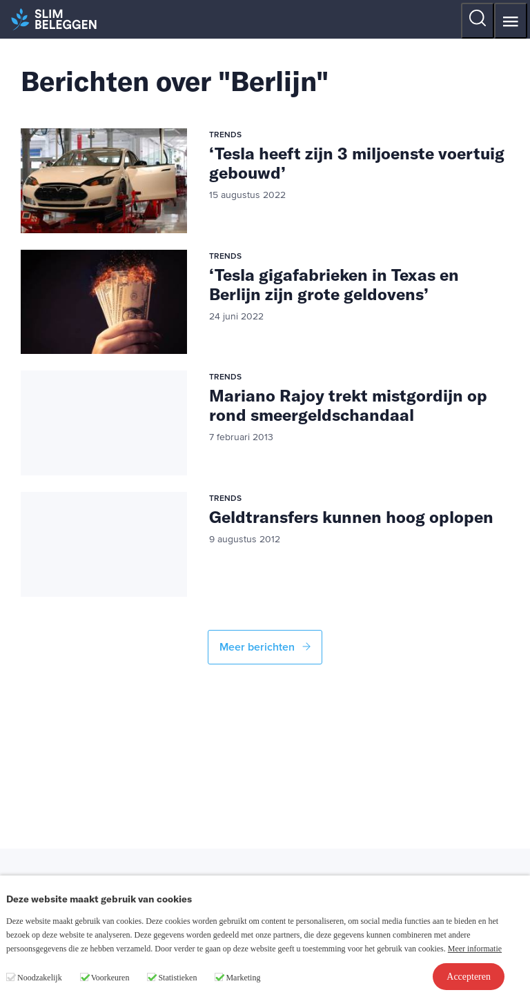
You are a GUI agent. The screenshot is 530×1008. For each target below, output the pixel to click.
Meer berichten (265, 647)
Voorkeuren (110, 977)
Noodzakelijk (39, 977)
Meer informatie (475, 948)
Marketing (243, 977)
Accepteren (468, 976)
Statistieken (177, 977)
